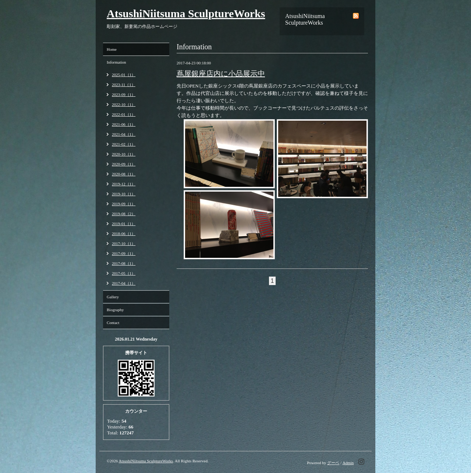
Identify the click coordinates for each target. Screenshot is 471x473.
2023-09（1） (123, 94)
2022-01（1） (123, 114)
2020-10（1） (123, 154)
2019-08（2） (123, 213)
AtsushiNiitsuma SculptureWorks (186, 13)
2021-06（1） (123, 124)
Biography (115, 309)
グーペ (333, 462)
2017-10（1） (123, 243)
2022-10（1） (123, 104)
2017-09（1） (123, 253)
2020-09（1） (123, 164)
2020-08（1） (123, 174)
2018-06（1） (123, 233)
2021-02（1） (123, 144)
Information (116, 62)
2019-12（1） (123, 184)
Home (112, 49)
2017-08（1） (123, 263)
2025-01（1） (123, 74)
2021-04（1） (123, 134)
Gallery (113, 297)
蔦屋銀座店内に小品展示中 (221, 74)
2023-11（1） (123, 84)
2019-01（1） (123, 223)
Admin (348, 462)
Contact (113, 322)
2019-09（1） (123, 204)
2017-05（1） (123, 273)
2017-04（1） (123, 283)
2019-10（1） (123, 194)
